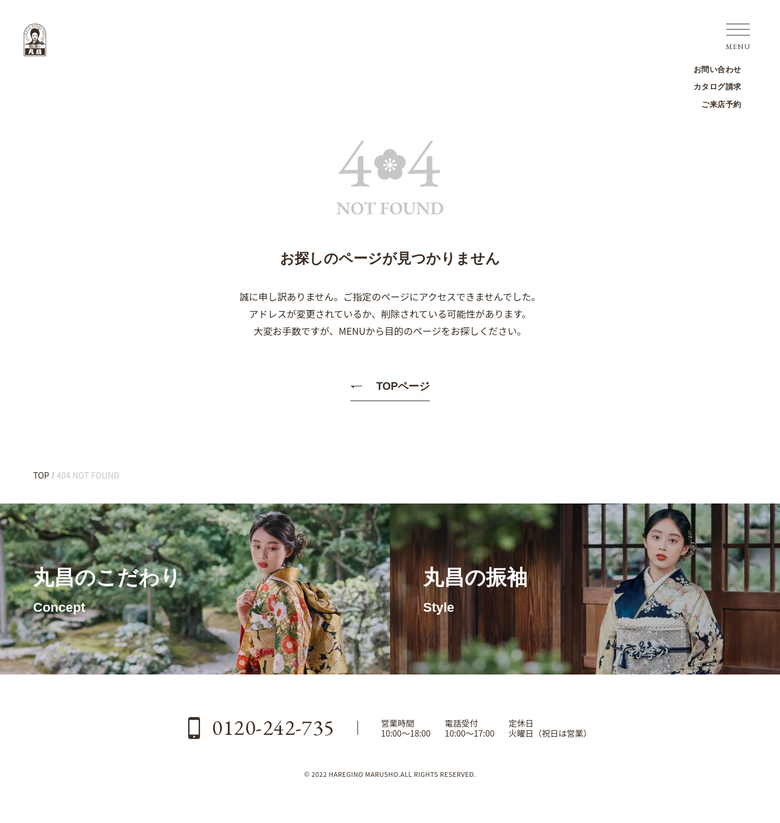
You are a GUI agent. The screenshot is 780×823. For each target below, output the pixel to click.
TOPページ (403, 386)
